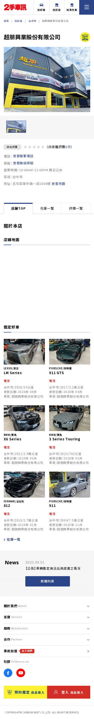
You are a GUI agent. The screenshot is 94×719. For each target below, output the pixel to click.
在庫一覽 (47, 208)
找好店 (57, 8)
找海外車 (71, 8)
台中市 (33, 21)
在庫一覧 (12, 539)
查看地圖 (58, 183)
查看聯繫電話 (23, 156)
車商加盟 (19, 650)
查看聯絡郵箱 (23, 163)
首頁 (6, 21)
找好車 (41, 8)
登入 (69, 692)
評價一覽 (76, 208)
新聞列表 (47, 581)
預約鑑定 (26, 692)
